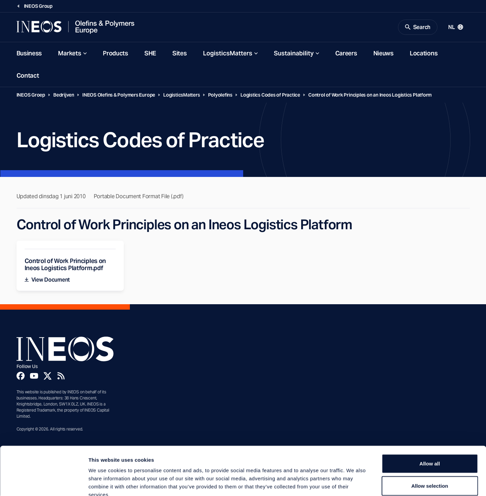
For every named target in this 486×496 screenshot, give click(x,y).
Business (29, 53)
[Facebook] (21, 376)
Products (115, 53)
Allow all (430, 424)
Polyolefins (220, 95)
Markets (69, 53)
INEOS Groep (31, 95)
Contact (28, 76)
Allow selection (429, 446)
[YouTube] (34, 376)
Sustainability (294, 53)
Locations (423, 53)
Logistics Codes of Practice (270, 95)
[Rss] (61, 376)
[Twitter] (48, 376)
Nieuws (383, 53)
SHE (150, 53)
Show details (354, 483)
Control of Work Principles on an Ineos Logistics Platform (370, 95)
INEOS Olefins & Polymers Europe (118, 95)
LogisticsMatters (227, 53)
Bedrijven (63, 95)
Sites (179, 53)
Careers (346, 53)
